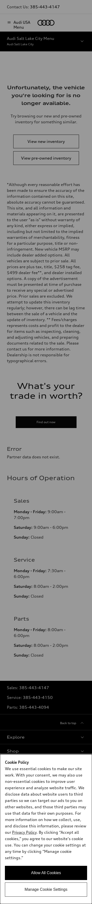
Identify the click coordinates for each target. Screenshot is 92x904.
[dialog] (46, 829)
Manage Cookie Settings (46, 889)
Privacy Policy (24, 832)
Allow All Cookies (46, 873)
